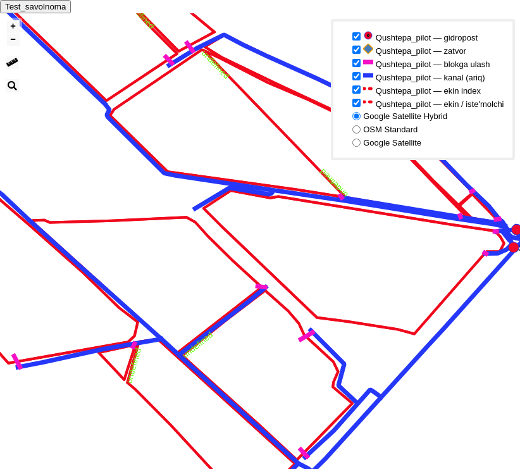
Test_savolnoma (35, 6)
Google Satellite (392, 142)
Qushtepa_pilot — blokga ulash (426, 63)
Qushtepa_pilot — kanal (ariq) (424, 76)
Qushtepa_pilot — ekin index (422, 90)
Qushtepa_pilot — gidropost (420, 36)
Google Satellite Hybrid (405, 116)
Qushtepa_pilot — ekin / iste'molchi (433, 103)
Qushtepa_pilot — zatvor (414, 50)
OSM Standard (390, 129)
